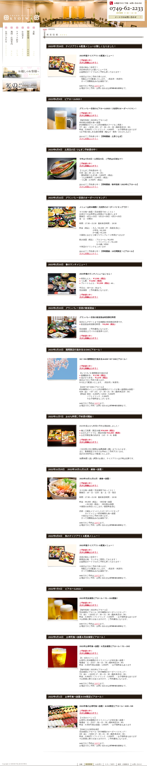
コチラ (97, 86)
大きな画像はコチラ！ (88, 63)
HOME (45, 29)
